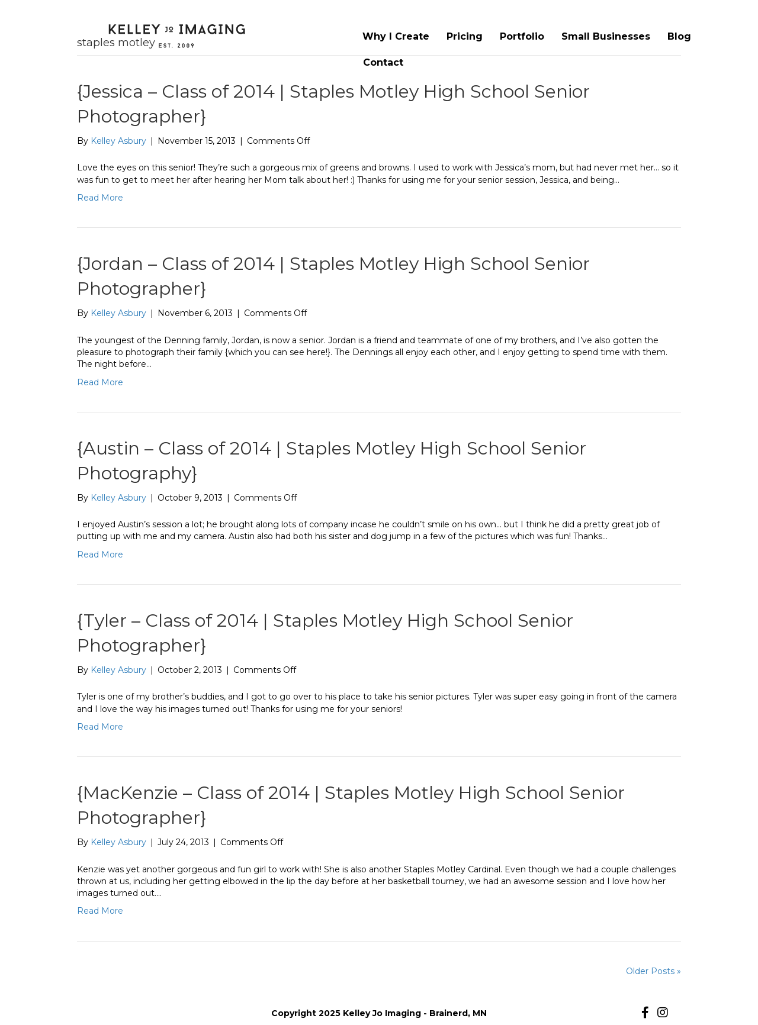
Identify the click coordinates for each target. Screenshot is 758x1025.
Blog (679, 36)
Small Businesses (605, 36)
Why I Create (395, 36)
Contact (383, 62)
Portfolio (522, 36)
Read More (100, 197)
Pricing (465, 36)
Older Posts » (653, 971)
